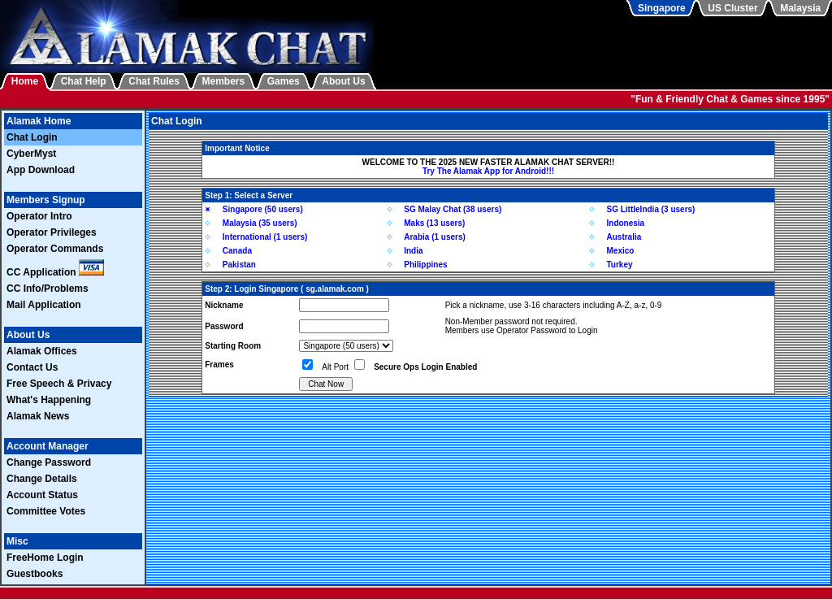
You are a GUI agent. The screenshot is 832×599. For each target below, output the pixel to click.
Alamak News (37, 416)
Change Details (41, 478)
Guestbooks (34, 573)
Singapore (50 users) (263, 209)
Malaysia (800, 8)
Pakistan (239, 264)
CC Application (55, 272)
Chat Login (32, 137)
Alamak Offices (41, 351)
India (413, 250)
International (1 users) (265, 236)
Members (223, 81)
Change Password (48, 462)
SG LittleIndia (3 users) (651, 209)
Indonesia (626, 223)
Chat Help (83, 81)
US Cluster (732, 8)
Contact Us (32, 367)
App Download (40, 170)
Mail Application (43, 304)
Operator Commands (54, 248)
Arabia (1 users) (435, 236)
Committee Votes (45, 511)
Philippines (425, 264)
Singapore (662, 8)
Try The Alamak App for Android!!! (488, 171)
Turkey (620, 264)
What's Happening (48, 400)
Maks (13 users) (434, 223)
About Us (343, 81)
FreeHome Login (45, 557)
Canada (237, 250)
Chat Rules (154, 81)
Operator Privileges (51, 232)
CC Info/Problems (47, 288)
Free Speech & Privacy (58, 383)
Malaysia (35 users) (260, 223)
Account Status (42, 495)
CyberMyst (31, 153)
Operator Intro (39, 216)
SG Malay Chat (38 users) (452, 209)
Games (283, 81)
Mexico (621, 250)
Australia (624, 236)
